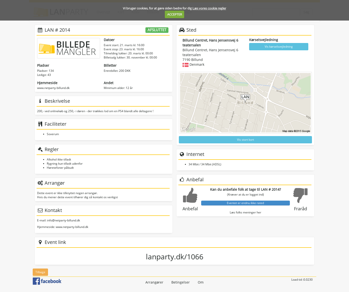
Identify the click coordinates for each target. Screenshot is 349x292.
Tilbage (40, 272)
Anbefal (190, 209)
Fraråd (300, 209)
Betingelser (180, 282)
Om (201, 282)
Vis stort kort (245, 140)
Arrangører (154, 282)
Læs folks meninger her (245, 212)
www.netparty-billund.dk (53, 88)
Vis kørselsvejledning (279, 46)
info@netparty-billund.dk (63, 220)
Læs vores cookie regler (209, 8)
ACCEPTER (174, 14)
